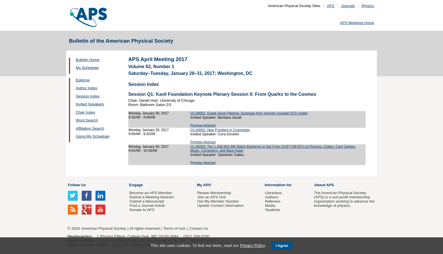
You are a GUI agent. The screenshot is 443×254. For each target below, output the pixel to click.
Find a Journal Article (147, 205)
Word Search (87, 120)
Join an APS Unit (211, 197)
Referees (273, 201)
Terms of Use (174, 228)
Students (272, 210)
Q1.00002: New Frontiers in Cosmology (220, 130)
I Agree (281, 246)
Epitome (83, 80)
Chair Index (85, 112)
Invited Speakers (90, 104)
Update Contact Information (220, 205)
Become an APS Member (150, 193)
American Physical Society (103, 228)
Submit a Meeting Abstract (151, 197)
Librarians (273, 193)
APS (330, 6)
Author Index (86, 88)
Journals (348, 6)
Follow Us (77, 185)
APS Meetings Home (357, 23)
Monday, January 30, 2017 (149, 113)
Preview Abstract (203, 125)
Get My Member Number (218, 201)
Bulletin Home (87, 60)
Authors (271, 197)
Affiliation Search (90, 128)
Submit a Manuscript (146, 201)
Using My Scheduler (93, 136)
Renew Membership (214, 193)
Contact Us (198, 228)
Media (270, 205)
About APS (324, 185)
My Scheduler (87, 68)
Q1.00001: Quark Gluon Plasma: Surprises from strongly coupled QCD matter (249, 113)
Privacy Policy (252, 245)
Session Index (87, 96)
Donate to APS (141, 210)
